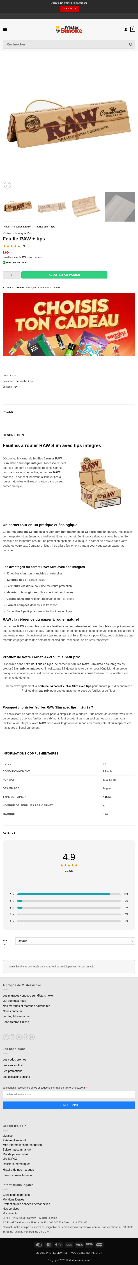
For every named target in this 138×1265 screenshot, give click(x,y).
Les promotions (12, 1071)
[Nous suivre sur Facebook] (6, 1037)
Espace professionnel (52, 1253)
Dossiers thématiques (16, 1163)
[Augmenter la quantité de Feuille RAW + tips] (18, 275)
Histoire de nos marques (18, 1169)
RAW (56, 472)
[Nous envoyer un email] (25, 1037)
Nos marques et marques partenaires (26, 1006)
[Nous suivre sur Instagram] (12, 1037)
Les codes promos (14, 1059)
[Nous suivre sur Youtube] (32, 1037)
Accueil (7, 226)
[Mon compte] (126, 29)
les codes (70, 9)
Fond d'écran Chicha (16, 1022)
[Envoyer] (131, 44)
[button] (5, 29)
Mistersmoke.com (79, 1260)
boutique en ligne (42, 664)
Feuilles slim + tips (45, 226)
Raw (30, 233)
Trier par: (69, 941)
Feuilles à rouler (22, 226)
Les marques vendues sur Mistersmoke (28, 995)
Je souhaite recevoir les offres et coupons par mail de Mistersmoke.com (44, 1087)
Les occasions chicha (16, 1076)
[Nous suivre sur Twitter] (19, 1037)
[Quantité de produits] (11, 275)
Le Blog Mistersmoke (16, 1016)
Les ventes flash (13, 1065)
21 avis (26, 246)
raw (15, 386)
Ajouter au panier (64, 274)
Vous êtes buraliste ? (86, 1253)
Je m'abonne (69, 1105)
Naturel (107, 796)
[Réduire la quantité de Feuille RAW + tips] (5, 275)
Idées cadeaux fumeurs (18, 1175)
